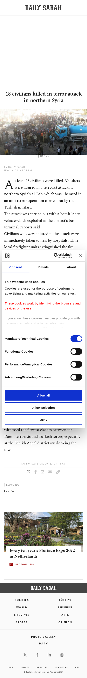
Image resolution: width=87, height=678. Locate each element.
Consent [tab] (15, 267)
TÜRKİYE (65, 600)
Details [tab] (43, 267)
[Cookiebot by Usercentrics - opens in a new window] (54, 255)
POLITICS (22, 600)
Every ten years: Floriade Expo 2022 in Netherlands (42, 553)
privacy (25, 667)
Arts (65, 615)
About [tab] (71, 267)
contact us (61, 667)
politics (9, 490)
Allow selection (43, 407)
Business (65, 607)
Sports (22, 622)
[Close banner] (80, 255)
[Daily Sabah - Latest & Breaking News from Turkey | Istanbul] (43, 8)
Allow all (43, 395)
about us (42, 667)
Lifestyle (21, 615)
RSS (77, 667)
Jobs (10, 667)
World (21, 607)
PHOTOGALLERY (24, 564)
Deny (43, 419)
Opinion (65, 622)
